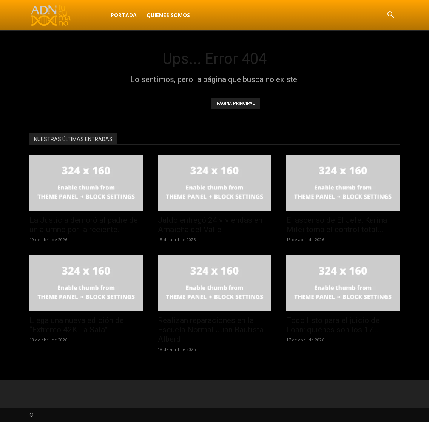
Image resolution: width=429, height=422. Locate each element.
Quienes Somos (168, 15)
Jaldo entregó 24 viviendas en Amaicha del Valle (210, 225)
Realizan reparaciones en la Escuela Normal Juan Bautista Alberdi (211, 330)
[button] (390, 15)
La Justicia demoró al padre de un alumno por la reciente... (83, 225)
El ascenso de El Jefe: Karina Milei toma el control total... (336, 225)
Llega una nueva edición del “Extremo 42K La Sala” (77, 325)
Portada (124, 15)
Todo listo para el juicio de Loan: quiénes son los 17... (333, 325)
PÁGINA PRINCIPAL (236, 103)
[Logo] (67, 15)
